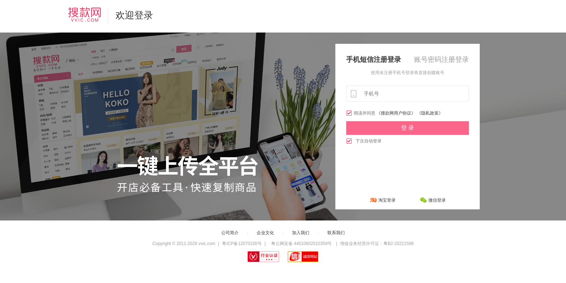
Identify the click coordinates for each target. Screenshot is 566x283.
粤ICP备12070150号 (241, 243)
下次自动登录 (364, 140)
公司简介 (230, 232)
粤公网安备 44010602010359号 (301, 243)
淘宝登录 (387, 200)
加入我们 (300, 232)
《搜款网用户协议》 (395, 113)
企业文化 (265, 232)
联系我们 (336, 232)
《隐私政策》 (430, 113)
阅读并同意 (361, 113)
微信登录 (437, 200)
